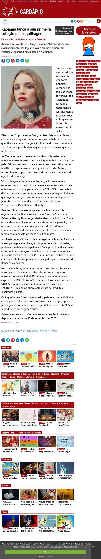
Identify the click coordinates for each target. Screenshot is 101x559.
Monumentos (91, 70)
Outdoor (6, 459)
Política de (45, 557)
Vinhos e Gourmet (59, 403)
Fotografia (55, 374)
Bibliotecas (82, 67)
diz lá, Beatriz (20, 544)
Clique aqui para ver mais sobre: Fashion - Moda (29, 330)
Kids (4, 512)
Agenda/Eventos (8, 544)
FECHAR (45, 552)
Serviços (88, 85)
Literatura (31, 377)
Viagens (43, 544)
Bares (97, 61)
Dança (13, 377)
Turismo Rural (24, 432)
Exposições (42, 377)
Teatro (5, 377)
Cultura (29, 544)
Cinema (65, 374)
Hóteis (13, 432)
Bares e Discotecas (33, 403)
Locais (77, 544)
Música (21, 377)
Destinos (36, 432)
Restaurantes (16, 403)
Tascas (46, 403)
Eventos (6, 347)
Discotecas (82, 64)
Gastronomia (8, 406)
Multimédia (70, 544)
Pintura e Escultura (40, 374)
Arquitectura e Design (19, 374)
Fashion (6, 485)
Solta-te (36, 544)
